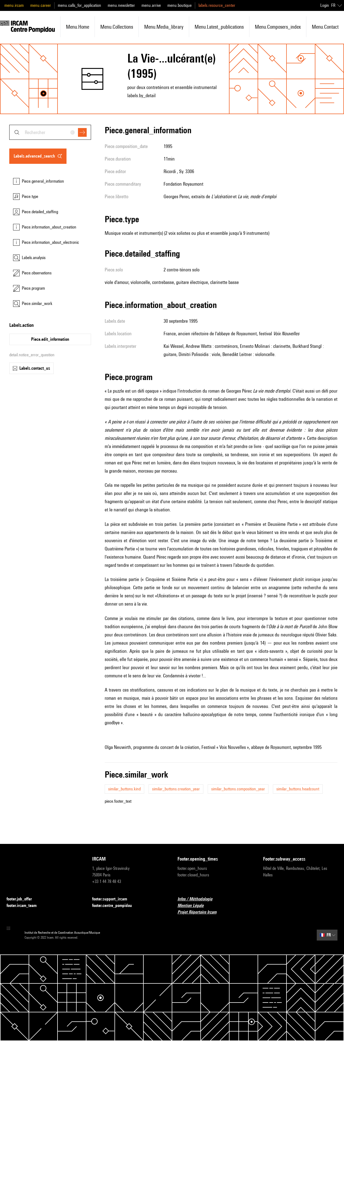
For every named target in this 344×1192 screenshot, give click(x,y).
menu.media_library (163, 27)
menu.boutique (179, 5)
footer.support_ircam (113, 899)
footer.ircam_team (25, 906)
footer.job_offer (22, 899)
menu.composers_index (278, 27)
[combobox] (50, 132)
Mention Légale (193, 906)
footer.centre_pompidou (115, 906)
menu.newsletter (121, 5)
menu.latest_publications (219, 27)
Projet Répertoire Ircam (200, 912)
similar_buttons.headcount (297, 788)
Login (324, 5)
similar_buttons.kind (124, 788)
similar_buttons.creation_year (176, 788)
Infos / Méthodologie (198, 899)
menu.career (40, 5)
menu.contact (325, 27)
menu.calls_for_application (79, 5)
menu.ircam (14, 5)
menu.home (77, 27)
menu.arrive (151, 5)
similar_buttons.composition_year (238, 788)
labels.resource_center (216, 5)
